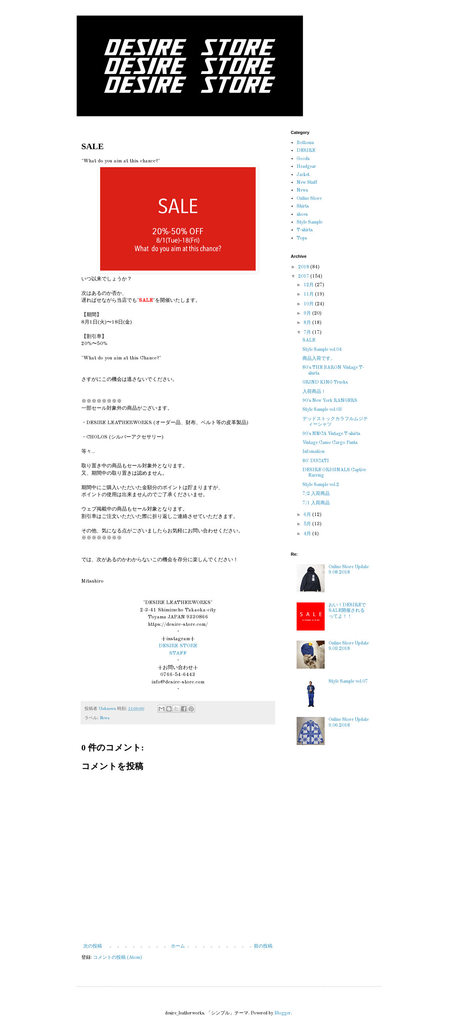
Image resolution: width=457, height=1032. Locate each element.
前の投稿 (263, 946)
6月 (308, 514)
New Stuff (307, 182)
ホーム (178, 946)
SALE (308, 340)
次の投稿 (92, 946)
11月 (309, 294)
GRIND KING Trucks (325, 382)
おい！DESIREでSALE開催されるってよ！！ (347, 611)
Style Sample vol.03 (322, 409)
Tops (302, 238)
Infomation (313, 451)
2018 (304, 267)
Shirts (303, 206)
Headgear (306, 166)
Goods (303, 159)
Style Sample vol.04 (322, 349)
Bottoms (305, 143)
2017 (304, 276)
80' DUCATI (315, 461)
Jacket (303, 175)
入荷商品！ (314, 391)
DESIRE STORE (178, 645)
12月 (309, 285)
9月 (308, 313)
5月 (308, 524)
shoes (302, 214)
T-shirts (305, 230)
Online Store (309, 198)
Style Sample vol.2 (320, 485)
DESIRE (306, 150)
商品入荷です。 (318, 358)
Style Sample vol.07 (348, 681)
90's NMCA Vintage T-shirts (331, 433)
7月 (308, 332)
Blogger (282, 1013)
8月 (308, 323)
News (104, 718)
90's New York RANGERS (329, 400)
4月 (308, 534)
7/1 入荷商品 (316, 503)
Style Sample (309, 222)
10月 (309, 304)
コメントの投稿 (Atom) (117, 957)
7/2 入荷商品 (316, 493)
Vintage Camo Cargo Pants (329, 442)
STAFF (178, 653)
